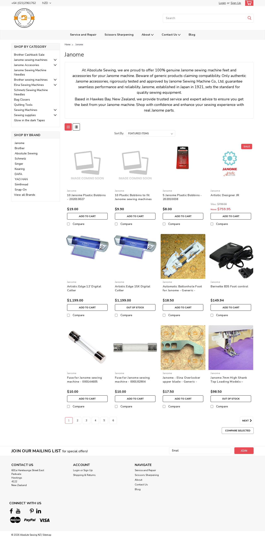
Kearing (20, 169)
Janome (19, 143)
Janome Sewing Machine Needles (30, 72)
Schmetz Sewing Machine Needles (31, 92)
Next (247, 421)
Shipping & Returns (84, 475)
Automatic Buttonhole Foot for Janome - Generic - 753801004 (182, 290)
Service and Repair (83, 35)
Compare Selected (237, 430)
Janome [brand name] (71, 190)
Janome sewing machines (30, 60)
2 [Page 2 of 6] (77, 420)
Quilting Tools (23, 105)
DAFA (18, 174)
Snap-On (21, 190)
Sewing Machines (25, 110)
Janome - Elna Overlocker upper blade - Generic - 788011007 (181, 382)
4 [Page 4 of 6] (95, 420)
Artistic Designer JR (225, 195)
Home (67, 44)
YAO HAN (21, 179)
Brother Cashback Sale (29, 55)
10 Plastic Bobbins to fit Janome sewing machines (133, 197)
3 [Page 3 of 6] (86, 420)
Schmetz (20, 159)
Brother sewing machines (31, 80)
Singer (19, 164)
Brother (20, 148)
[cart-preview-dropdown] (248, 3)
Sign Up (236, 3)
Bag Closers (22, 100)
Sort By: (119, 133)
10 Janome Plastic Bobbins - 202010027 (86, 197)
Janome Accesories (26, 65)
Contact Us (171, 35)
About (148, 35)
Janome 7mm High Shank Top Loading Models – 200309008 (229, 382)
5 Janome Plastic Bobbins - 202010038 (182, 197)
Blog (192, 35)
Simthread (21, 184)
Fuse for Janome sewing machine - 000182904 (132, 380)
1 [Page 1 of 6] (69, 420)
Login (222, 3)
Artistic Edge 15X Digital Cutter (132, 288)
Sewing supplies (25, 115)
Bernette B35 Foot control (229, 286)
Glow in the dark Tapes (29, 120)
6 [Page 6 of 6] (113, 420)
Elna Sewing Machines (29, 85)
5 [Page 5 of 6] (104, 420)
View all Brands (24, 195)
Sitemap (47, 535)
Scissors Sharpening (119, 35)
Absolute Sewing (26, 153)
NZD (46, 3)
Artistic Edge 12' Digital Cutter (84, 288)
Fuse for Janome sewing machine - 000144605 (84, 380)
